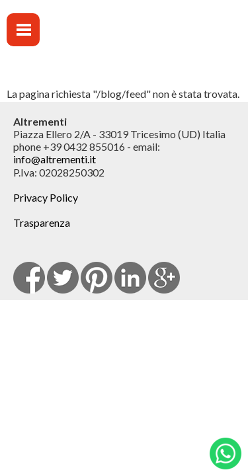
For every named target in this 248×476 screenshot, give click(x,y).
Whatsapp (225, 453)
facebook (29, 278)
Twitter (63, 278)
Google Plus (164, 278)
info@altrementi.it (54, 159)
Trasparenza (41, 222)
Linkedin (130, 278)
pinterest (96, 278)
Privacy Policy (45, 197)
